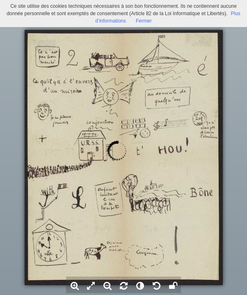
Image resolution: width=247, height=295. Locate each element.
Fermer (144, 21)
